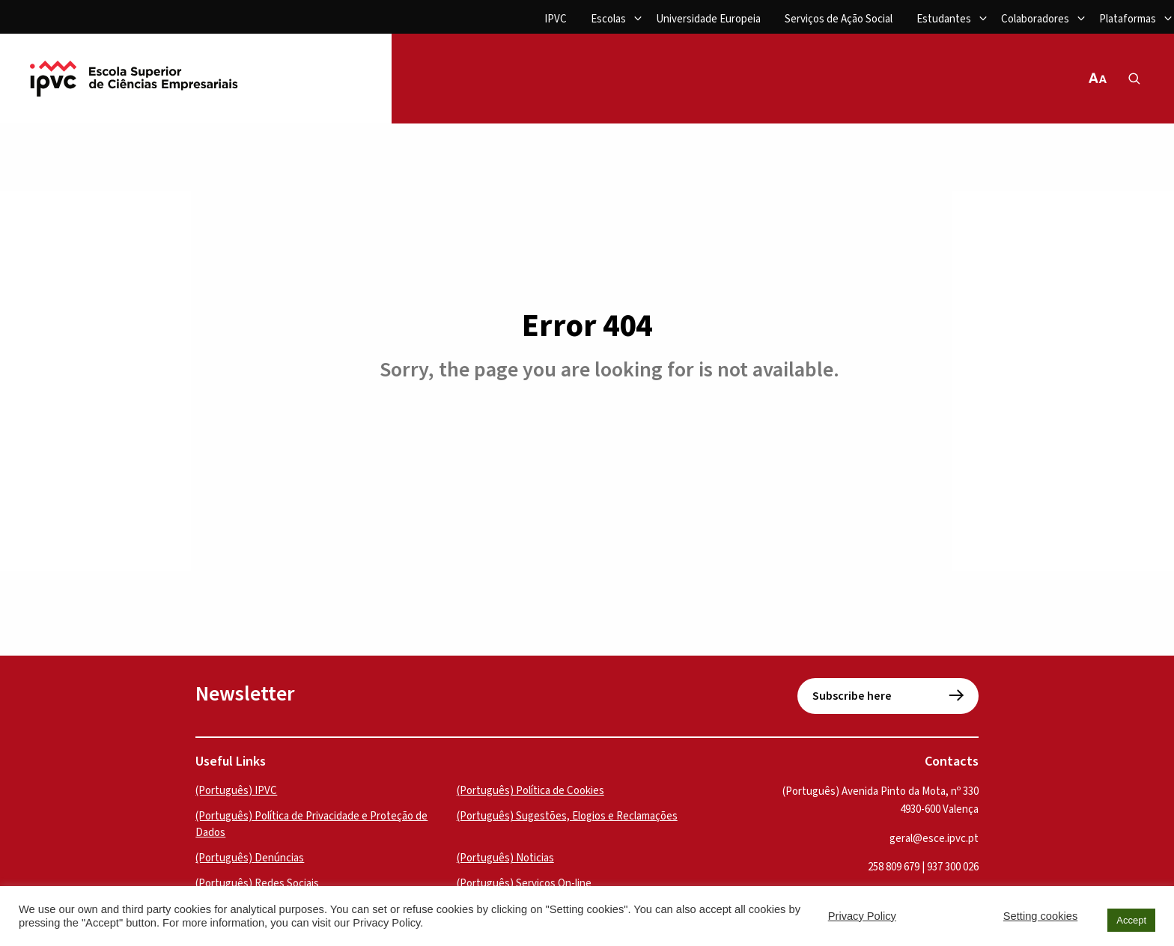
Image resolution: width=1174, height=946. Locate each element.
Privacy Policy (862, 916)
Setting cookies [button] (1040, 916)
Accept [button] (1131, 920)
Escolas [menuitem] (608, 19)
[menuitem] (555, 20)
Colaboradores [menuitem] (1035, 19)
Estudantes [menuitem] (943, 19)
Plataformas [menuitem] (1127, 19)
